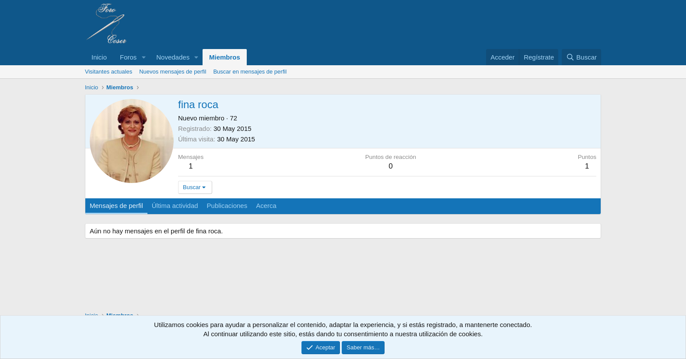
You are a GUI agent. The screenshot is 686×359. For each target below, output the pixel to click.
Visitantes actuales (108, 71)
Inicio (99, 57)
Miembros (224, 57)
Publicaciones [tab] (227, 205)
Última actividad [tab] (175, 205)
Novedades (172, 57)
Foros (128, 57)
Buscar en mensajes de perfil (250, 71)
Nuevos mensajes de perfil (172, 71)
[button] (143, 57)
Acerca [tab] (266, 205)
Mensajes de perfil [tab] (116, 205)
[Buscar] (581, 57)
